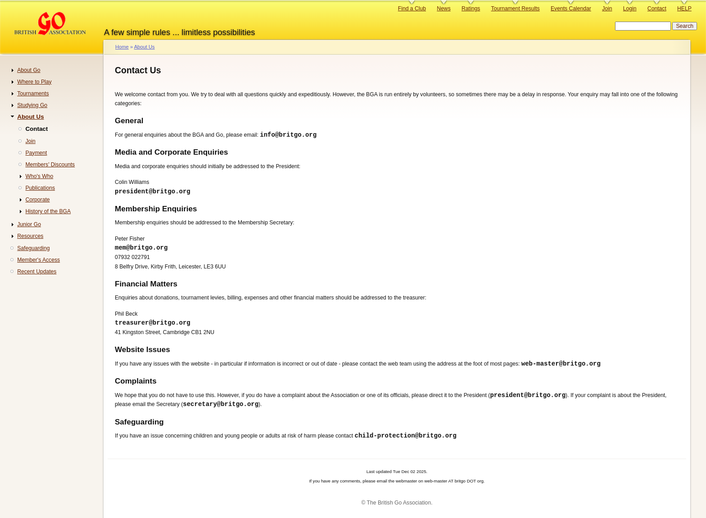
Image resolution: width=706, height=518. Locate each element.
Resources (30, 236)
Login (630, 8)
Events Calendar (571, 8)
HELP (684, 8)
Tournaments (33, 93)
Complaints (136, 383)
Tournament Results (515, 8)
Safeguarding (139, 425)
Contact (656, 8)
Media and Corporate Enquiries (171, 152)
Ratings (471, 8)
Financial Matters (146, 285)
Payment (36, 153)
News (443, 8)
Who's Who (39, 176)
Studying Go (32, 105)
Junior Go (29, 224)
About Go (28, 70)
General (129, 120)
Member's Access (38, 260)
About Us (144, 46)
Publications (40, 188)
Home (122, 46)
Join (607, 8)
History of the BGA (48, 211)
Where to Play (34, 82)
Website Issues (142, 351)
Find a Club (412, 8)
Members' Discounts (50, 164)
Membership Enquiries (156, 209)
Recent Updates (36, 271)
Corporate (37, 199)
